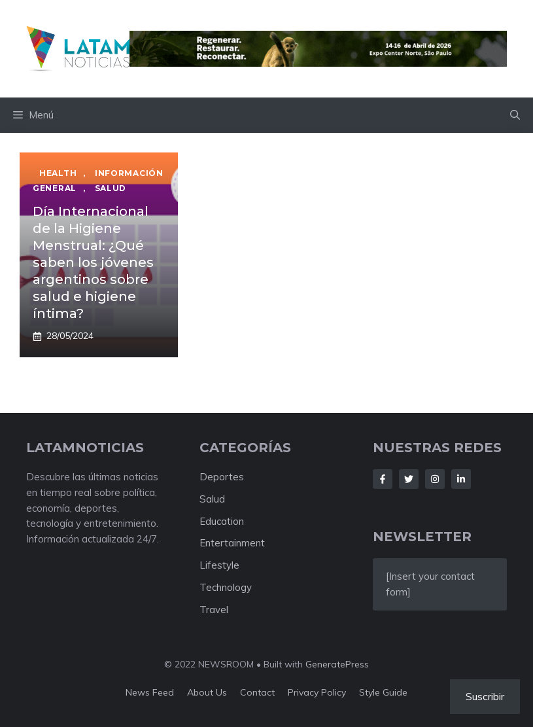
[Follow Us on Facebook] (382, 479)
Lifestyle (219, 565)
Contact (257, 692)
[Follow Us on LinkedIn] (461, 479)
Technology (225, 587)
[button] (515, 115)
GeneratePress (337, 664)
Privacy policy (317, 692)
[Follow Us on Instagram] (435, 479)
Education (221, 521)
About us (207, 692)
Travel (213, 609)
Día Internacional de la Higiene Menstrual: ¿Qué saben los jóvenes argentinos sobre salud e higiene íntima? (93, 262)
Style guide (383, 692)
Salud (212, 499)
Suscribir (485, 696)
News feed (150, 692)
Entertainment (232, 543)
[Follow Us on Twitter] (409, 479)
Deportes (221, 476)
